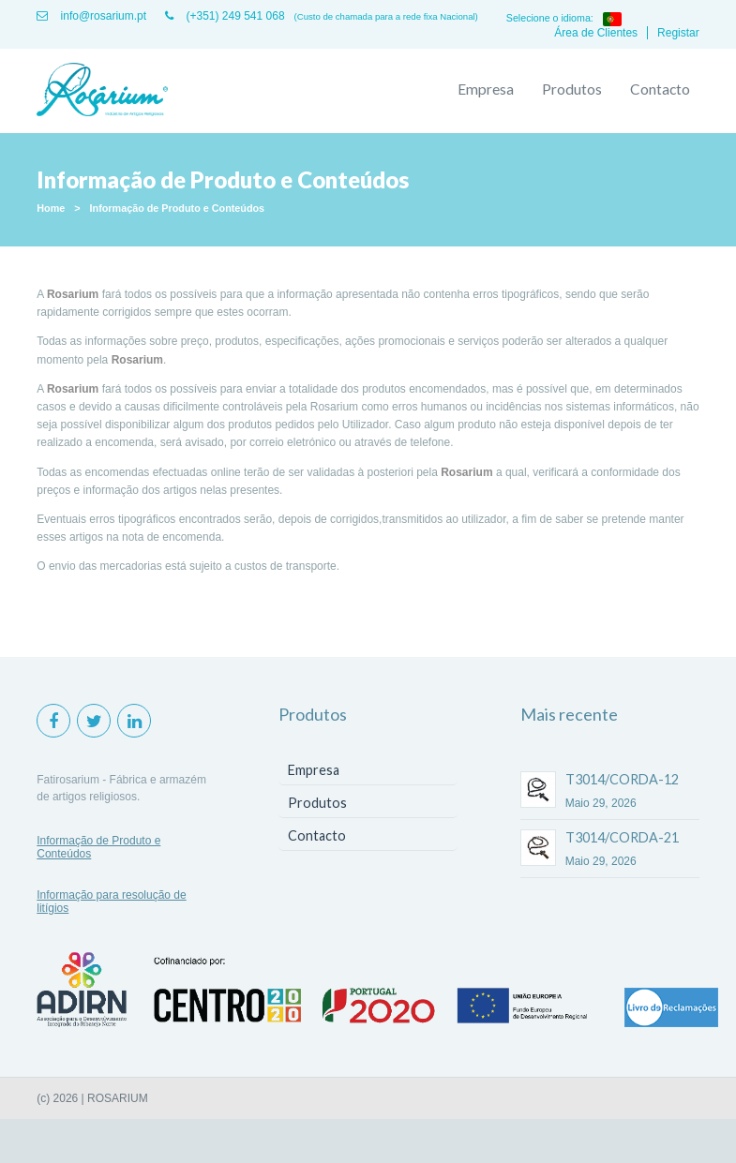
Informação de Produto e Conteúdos (177, 208)
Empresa (486, 89)
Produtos (572, 89)
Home (51, 208)
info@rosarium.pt (91, 15)
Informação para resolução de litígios (111, 901)
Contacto (660, 89)
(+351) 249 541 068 (224, 15)
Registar (678, 32)
